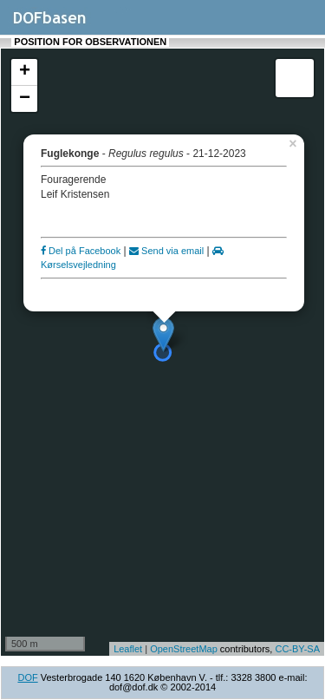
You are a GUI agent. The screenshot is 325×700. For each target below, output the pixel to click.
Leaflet (128, 649)
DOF (27, 677)
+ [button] (24, 72)
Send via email (166, 250)
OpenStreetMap (184, 649)
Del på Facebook (80, 250)
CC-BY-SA (297, 649)
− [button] (24, 99)
